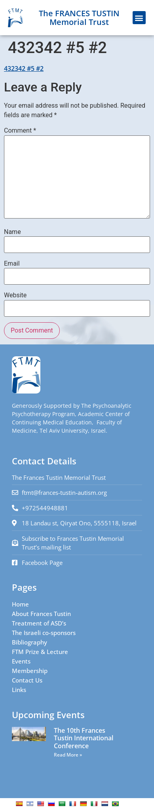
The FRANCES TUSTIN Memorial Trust (79, 17)
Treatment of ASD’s (39, 623)
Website (15, 295)
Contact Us (27, 680)
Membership (30, 671)
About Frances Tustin (41, 614)
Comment (20, 130)
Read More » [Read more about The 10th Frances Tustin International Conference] (68, 754)
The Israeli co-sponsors (44, 633)
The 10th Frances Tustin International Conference (83, 738)
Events (21, 661)
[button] (139, 17)
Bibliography (29, 642)
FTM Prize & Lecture (40, 652)
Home (20, 604)
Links (19, 690)
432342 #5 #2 (24, 68)
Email (12, 263)
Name (12, 232)
